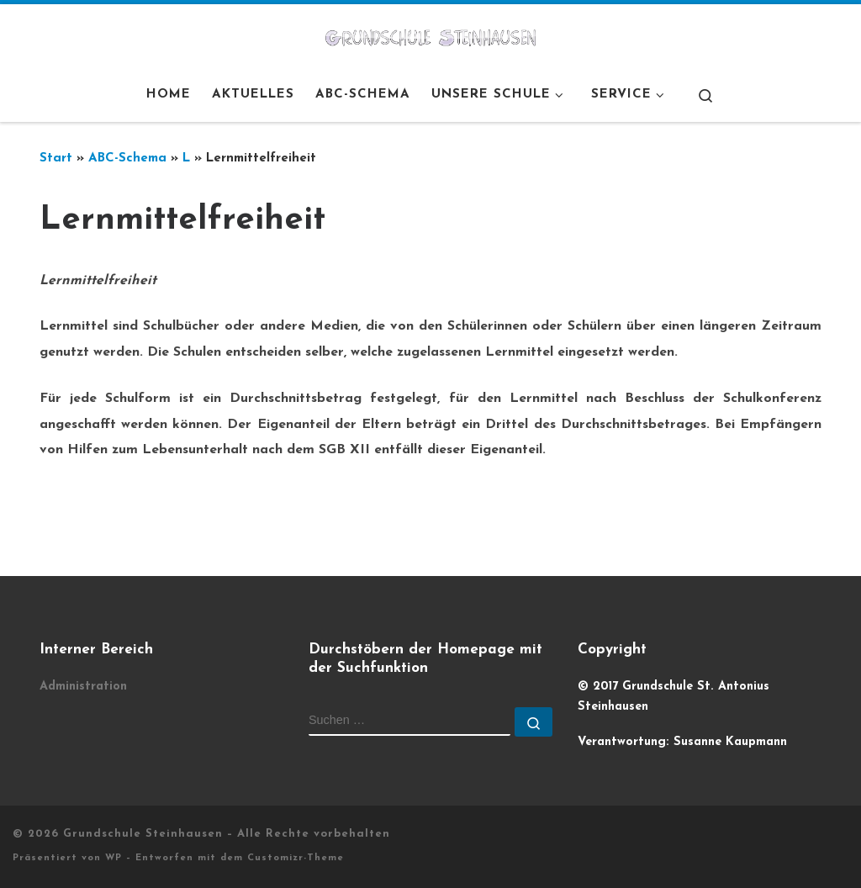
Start (56, 158)
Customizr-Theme (295, 858)
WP (113, 858)
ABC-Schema (127, 158)
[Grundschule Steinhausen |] (430, 36)
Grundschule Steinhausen (143, 833)
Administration (83, 686)
